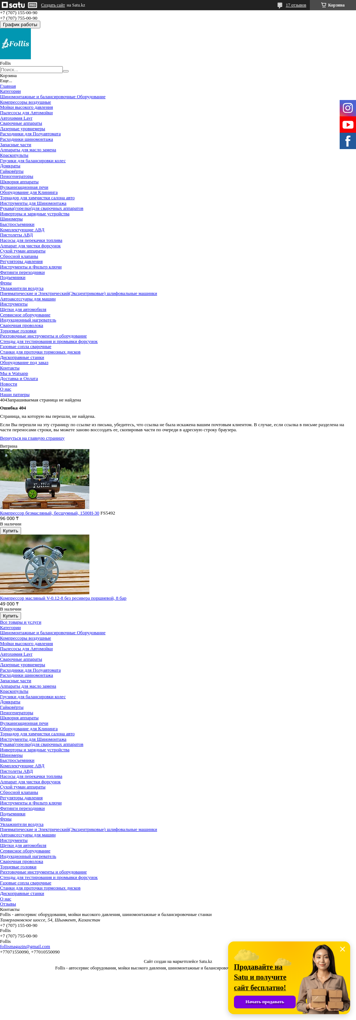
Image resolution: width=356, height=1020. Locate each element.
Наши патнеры (14, 394)
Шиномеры (11, 218)
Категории (10, 91)
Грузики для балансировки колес (33, 160)
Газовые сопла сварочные (25, 346)
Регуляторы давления (21, 261)
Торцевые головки (18, 330)
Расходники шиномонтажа (26, 139)
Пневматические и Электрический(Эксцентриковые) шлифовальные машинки (78, 293)
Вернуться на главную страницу (32, 438)
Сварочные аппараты (21, 123)
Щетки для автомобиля (23, 309)
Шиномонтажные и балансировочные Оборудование (52, 96)
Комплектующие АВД (22, 229)
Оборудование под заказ (24, 362)
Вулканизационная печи (24, 187)
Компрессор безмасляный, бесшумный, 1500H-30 (49, 513)
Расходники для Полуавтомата (30, 133)
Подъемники (12, 277)
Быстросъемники (17, 224)
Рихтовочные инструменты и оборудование (43, 336)
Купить (10, 530)
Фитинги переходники (22, 272)
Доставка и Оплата (19, 378)
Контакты (10, 368)
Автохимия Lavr (16, 118)
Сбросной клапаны (19, 256)
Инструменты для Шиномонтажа (33, 203)
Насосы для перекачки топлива (31, 240)
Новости (8, 384)
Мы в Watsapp (14, 373)
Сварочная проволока (21, 325)
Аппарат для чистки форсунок (30, 245)
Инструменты (14, 304)
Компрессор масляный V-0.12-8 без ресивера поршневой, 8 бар (63, 598)
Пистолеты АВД (16, 234)
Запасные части (15, 144)
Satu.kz (205, 961)
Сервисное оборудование (25, 314)
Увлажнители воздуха (22, 288)
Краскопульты (14, 155)
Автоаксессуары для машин (28, 298)
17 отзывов (296, 5)
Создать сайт (53, 5)
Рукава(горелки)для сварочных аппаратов (41, 208)
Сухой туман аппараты (22, 250)
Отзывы (8, 904)
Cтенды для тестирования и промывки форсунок (49, 341)
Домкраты (10, 165)
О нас (5, 389)
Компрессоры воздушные (25, 102)
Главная (8, 86)
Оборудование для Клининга (29, 192)
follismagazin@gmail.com (25, 946)
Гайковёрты (12, 171)
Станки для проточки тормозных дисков (40, 352)
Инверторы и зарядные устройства (34, 213)
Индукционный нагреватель (28, 320)
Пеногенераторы (16, 176)
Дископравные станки (22, 357)
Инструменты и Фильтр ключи (31, 266)
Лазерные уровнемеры (22, 128)
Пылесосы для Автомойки (26, 112)
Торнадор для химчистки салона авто (37, 197)
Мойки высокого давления (26, 107)
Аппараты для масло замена (28, 149)
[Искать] (66, 71)
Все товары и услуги (20, 622)
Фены (6, 282)
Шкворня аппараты (19, 181)
